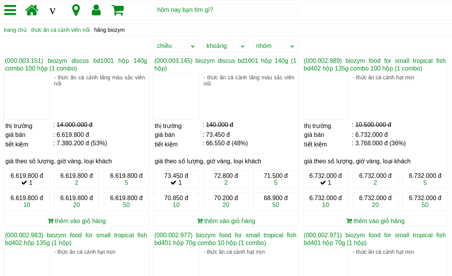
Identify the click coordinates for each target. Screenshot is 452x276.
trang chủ (15, 30)
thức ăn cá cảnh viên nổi (60, 30)
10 (26, 205)
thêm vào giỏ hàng (77, 221)
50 (126, 205)
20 (76, 205)
